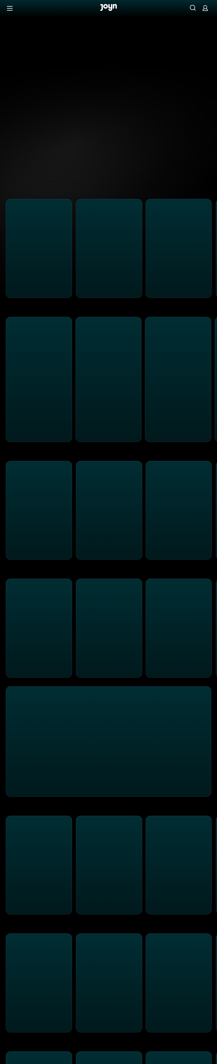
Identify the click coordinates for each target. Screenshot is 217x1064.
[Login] (205, 8)
